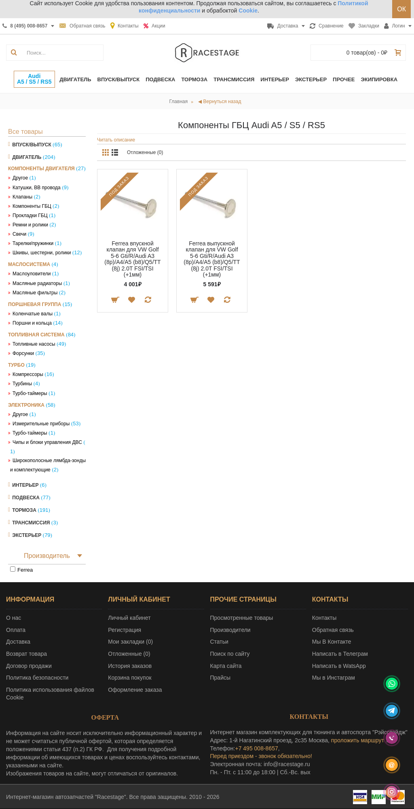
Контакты (324, 618)
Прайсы (220, 677)
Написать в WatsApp (339, 666)
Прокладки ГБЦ (30, 215)
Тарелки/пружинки (33, 243)
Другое (20, 178)
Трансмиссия (31, 523)
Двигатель (26, 157)
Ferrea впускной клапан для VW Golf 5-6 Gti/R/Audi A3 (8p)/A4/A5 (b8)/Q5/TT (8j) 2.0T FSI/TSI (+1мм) (132, 259)
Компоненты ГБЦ (32, 206)
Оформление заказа (135, 689)
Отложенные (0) (145, 152)
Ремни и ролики (30, 225)
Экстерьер (26, 535)
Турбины (22, 384)
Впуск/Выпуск (31, 145)
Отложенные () (129, 654)
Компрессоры (28, 374)
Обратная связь (333, 630)
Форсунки (23, 353)
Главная (178, 101)
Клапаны (22, 197)
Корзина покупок (129, 677)
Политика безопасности (37, 677)
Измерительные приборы (41, 424)
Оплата (15, 630)
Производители (230, 630)
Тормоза (24, 510)
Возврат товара (26, 654)
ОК (401, 9)
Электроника (26, 405)
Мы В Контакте (331, 641)
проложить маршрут (357, 740)
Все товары (25, 131)
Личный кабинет (129, 618)
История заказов (130, 666)
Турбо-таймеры (30, 393)
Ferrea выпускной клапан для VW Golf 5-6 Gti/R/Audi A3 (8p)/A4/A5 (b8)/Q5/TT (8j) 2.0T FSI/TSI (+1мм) (212, 259)
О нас (13, 618)
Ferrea (25, 570)
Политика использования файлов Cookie (50, 693)
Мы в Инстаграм (333, 677)
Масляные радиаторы (37, 283)
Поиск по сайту (230, 654)
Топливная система (36, 335)
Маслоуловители (32, 274)
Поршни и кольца (32, 323)
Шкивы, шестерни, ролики (42, 253)
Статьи (219, 641)
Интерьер (25, 485)
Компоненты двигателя (41, 168)
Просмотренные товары (241, 618)
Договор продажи (29, 666)
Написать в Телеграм (340, 654)
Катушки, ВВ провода (37, 187)
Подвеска (26, 498)
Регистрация (124, 630)
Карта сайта (226, 666)
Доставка (18, 641)
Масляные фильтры (35, 293)
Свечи (19, 234)
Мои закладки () (130, 641)
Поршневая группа (34, 304)
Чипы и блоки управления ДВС (47, 442)
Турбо (16, 365)
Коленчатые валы (33, 314)
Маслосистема (29, 264)
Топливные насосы (34, 344)
